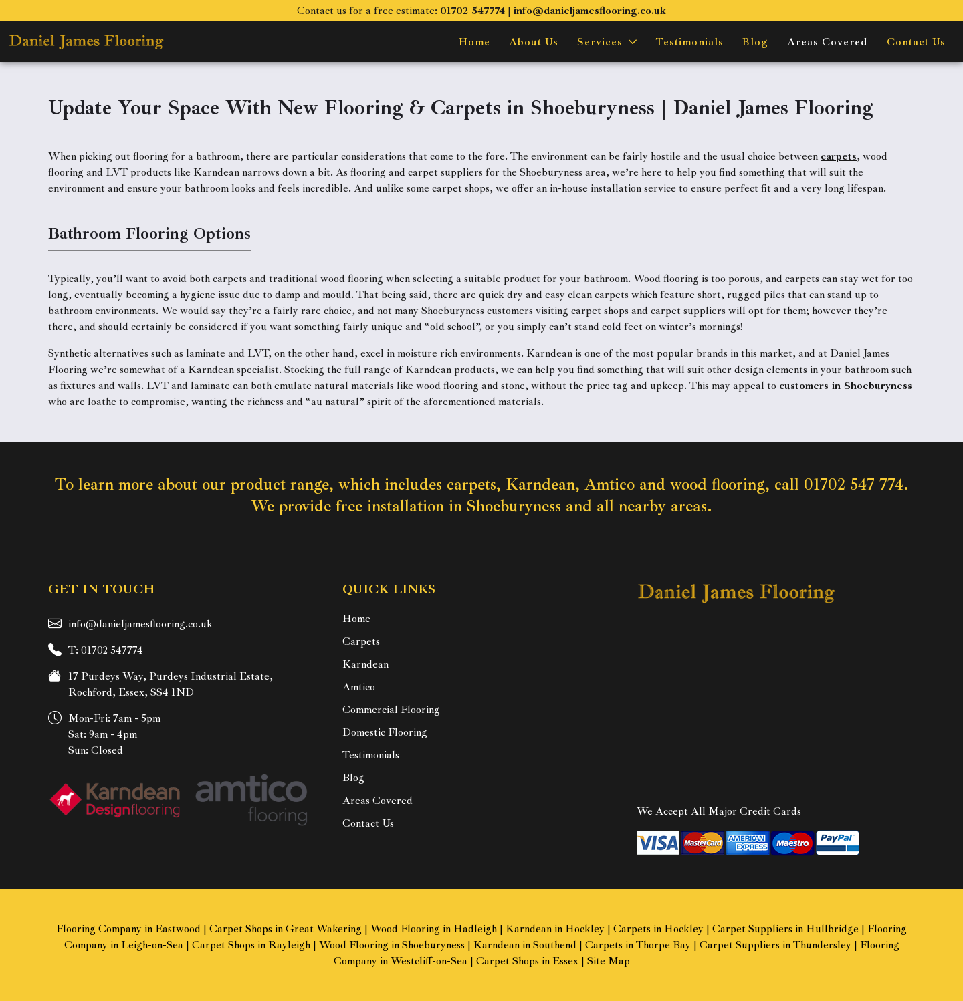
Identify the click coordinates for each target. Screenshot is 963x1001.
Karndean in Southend (524, 945)
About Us (533, 42)
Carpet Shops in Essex (527, 961)
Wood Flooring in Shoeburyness (392, 945)
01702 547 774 (853, 484)
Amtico (358, 687)
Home (474, 42)
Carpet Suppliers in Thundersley (775, 945)
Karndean (365, 664)
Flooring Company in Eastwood (128, 929)
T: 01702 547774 (105, 650)
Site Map (608, 961)
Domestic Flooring (384, 732)
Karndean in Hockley (555, 929)
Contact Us (916, 42)
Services (600, 42)
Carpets (361, 641)
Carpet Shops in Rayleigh (251, 945)
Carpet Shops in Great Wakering (285, 929)
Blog (755, 42)
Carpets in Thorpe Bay (638, 945)
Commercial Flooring (391, 709)
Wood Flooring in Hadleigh (433, 929)
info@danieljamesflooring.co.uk (140, 624)
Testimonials (689, 42)
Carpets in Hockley (658, 929)
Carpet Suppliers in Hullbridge (785, 929)
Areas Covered (827, 42)
